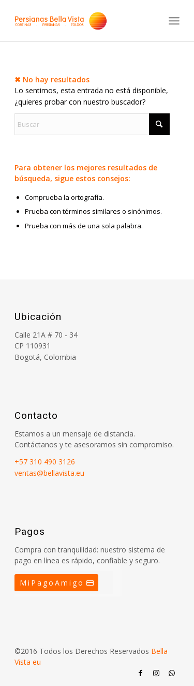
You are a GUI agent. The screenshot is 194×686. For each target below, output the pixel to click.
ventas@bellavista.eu (49, 473)
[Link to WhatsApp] (172, 673)
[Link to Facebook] (140, 673)
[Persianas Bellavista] (80, 20)
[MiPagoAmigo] (56, 583)
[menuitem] (174, 20)
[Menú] (174, 20)
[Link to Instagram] (156, 673)
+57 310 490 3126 (44, 461)
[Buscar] (92, 124)
